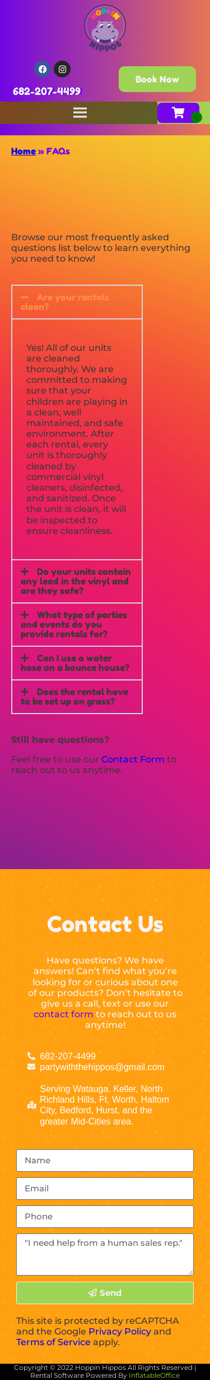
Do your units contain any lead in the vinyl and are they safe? (76, 581)
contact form (64, 1014)
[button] (77, 302)
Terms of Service (53, 1342)
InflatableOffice (154, 1375)
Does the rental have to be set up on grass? (74, 696)
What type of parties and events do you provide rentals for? (74, 624)
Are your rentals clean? (65, 301)
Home (23, 151)
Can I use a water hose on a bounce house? (75, 662)
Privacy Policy (119, 1331)
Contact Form (133, 759)
